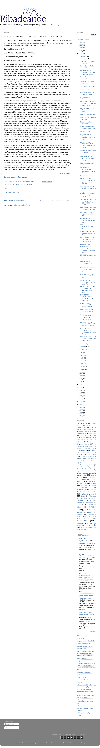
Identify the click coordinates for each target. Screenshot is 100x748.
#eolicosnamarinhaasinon (87, 114)
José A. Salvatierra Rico (83, 448)
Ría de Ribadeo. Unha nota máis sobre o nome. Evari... (88, 256)
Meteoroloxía (87, 452)
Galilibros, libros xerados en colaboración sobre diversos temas (85, 701)
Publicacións (9, 724)
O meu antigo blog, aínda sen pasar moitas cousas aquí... (85, 652)
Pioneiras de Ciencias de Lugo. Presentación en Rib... (87, 214)
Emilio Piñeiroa (91, 429)
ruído (78, 516)
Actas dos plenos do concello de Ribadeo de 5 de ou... (88, 158)
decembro (84, 56)
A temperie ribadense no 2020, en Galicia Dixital (88, 127)
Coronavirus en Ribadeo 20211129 (87, 77)
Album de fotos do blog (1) (85, 646)
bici (78, 475)
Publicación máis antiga (62, 200)
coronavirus (86, 479)
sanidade (93, 518)
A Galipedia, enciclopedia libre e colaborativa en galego (86, 686)
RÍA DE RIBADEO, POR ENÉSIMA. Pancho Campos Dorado (88, 239)
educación (92, 483)
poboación (90, 504)
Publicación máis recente (14, 200)
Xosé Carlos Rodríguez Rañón (86, 467)
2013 (80, 393)
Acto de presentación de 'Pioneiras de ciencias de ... (88, 188)
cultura (79, 481)
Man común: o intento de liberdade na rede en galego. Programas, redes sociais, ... (85, 691)
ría (89, 516)
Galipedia (79, 442)
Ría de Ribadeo (81, 677)
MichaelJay (65, 743)
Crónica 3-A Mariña (82, 680)
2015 (80, 387)
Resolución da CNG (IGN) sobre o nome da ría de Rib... (88, 276)
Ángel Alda (92, 527)
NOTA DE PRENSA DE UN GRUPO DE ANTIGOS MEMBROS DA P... (88, 289)
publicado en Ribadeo (84, 512)
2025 (80, 42)
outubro (83, 344)
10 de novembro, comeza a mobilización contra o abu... (88, 226)
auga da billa (83, 473)
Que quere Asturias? (86, 131)
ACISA (85, 423)
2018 (80, 379)
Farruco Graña (92, 433)
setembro (83, 346)
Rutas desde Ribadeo (85, 612)
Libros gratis (80, 675)
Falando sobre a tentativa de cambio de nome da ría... (87, 269)
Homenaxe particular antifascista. (86, 123)
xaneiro (83, 369)
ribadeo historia (81, 649)
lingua (82, 496)
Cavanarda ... (80, 682)
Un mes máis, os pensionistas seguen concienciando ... (86, 263)
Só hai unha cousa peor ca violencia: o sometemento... (88, 88)
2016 (80, 384)
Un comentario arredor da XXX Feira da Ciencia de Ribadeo (86, 577)
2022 (80, 51)
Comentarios (9, 728)
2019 (80, 376)
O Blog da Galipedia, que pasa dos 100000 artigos (85, 696)
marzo (83, 363)
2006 (80, 413)
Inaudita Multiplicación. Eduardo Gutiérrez (87, 93)
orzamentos (89, 498)
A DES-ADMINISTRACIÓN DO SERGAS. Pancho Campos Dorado (87, 316)
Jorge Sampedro (90, 446)
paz (91, 500)
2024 (80, 45)
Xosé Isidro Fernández (86, 469)
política (92, 506)
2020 (80, 373)
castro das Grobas (90, 477)
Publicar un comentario (13, 192)
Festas (94, 435)
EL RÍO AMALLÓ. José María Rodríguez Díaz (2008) (87, 194)
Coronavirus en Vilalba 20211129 (87, 82)
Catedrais (93, 423)
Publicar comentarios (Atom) (21, 205)
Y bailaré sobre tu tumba (86, 598)
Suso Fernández (81, 465)
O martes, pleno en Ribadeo (85, 98)
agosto (83, 349)
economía (80, 483)
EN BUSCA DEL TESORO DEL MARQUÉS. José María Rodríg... (88, 331)
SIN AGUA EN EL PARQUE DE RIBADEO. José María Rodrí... (87, 136)
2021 (80, 53)
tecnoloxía (80, 523)
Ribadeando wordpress (83, 672)
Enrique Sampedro (84, 431)
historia (18, 184)
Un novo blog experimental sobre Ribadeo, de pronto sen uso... (86, 664)
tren (87, 525)
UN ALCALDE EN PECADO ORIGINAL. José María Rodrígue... (87, 324)
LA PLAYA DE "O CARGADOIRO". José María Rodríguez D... (87, 72)
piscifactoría (89, 502)
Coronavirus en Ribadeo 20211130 (87, 62)
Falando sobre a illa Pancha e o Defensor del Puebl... (88, 208)
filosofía (12, 184)
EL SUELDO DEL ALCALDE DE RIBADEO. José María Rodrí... (87, 249)
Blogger (83, 743)
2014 (80, 390)
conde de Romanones (38, 167)
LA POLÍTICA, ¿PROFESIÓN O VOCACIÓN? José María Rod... (86, 297)
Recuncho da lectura (86, 463)
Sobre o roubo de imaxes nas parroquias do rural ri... (87, 220)
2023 (80, 48)
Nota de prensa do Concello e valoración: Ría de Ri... (87, 282)
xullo (82, 352)
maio (82, 358)
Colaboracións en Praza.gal (85, 643)
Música (79, 454)
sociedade (84, 520)
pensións (79, 502)
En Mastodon (80, 638)
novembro (84, 59)
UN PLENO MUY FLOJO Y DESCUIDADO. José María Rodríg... (88, 103)
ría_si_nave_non (81, 518)
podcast (79, 507)
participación (80, 500)
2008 (80, 407)
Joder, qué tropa (47, 169)
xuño (82, 355)
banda (92, 473)
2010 (80, 401)
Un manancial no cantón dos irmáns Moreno (87, 310)
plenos (79, 504)
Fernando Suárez (84, 435)
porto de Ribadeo (88, 510)
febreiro (83, 366)
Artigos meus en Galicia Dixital (86, 641)
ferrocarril (93, 490)
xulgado (83, 527)
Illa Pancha (84, 444)
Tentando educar (81, 658)
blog (84, 475)
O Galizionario (81, 706)
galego (84, 494)
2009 (80, 404)
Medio (94, 450)
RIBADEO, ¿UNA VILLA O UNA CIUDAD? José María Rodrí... (88, 338)
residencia (79, 514)
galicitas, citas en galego (84, 713)
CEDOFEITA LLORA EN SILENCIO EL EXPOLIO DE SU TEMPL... (88, 202)
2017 (80, 381)
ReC (95, 460)
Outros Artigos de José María (15, 177)
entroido (90, 488)
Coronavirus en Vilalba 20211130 (87, 67)
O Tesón (92, 454)
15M (78, 423)
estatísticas (80, 490)
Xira (92, 465)
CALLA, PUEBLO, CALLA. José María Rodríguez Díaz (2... (87, 304)
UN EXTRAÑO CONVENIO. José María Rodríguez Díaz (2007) (87, 144)
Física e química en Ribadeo (85, 655)
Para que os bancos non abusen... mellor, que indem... (87, 110)
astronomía (93, 471)
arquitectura (81, 471)
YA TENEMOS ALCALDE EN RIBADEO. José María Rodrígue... (87, 170)
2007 (80, 410)
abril (82, 361)
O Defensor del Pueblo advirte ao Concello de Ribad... (87, 233)
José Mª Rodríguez (65, 173)
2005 (80, 416)
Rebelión (79, 715)
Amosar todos (93, 631)
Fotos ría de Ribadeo (84, 440)
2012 (80, 396)
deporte (90, 481)
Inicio (38, 200)
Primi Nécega (87, 460)
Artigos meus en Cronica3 (84, 661)
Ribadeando (82, 538)
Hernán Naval (92, 442)
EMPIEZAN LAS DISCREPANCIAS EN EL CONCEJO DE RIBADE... (87, 181)
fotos (94, 492)
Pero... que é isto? (85, 244)
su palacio (30, 95)
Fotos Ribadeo (86, 438)
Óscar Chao (83, 529)
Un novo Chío (83, 540)
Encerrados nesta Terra (87, 176)
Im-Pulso (81, 554)
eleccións (84, 485)
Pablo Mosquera (87, 456)
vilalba (94, 525)
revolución (91, 514)
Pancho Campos (81, 458)
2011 (80, 398)
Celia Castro (86, 425)
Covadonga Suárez (82, 427)
